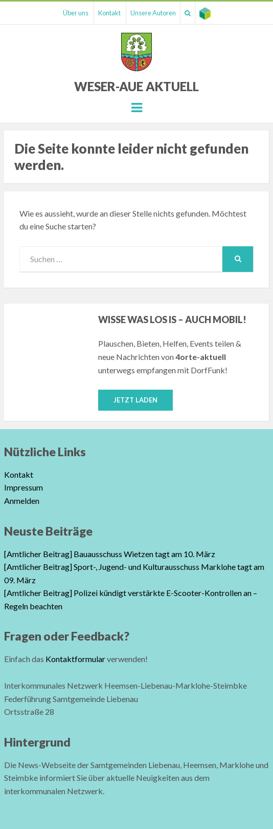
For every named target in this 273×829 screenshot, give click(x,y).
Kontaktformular (75, 659)
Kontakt (109, 13)
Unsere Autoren (153, 13)
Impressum (23, 487)
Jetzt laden (135, 400)
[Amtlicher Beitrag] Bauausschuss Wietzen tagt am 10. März (109, 554)
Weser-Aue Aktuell (136, 86)
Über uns (75, 13)
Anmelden (21, 500)
